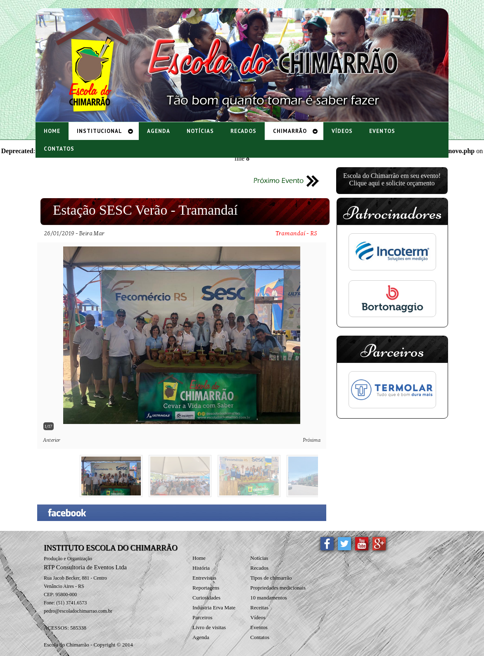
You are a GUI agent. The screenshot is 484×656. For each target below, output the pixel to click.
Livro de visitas (209, 627)
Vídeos (258, 617)
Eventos (259, 627)
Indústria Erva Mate (213, 607)
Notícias (259, 558)
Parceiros (202, 617)
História (201, 568)
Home (199, 558)
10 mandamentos (268, 597)
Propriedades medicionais (278, 588)
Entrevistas (204, 578)
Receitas (259, 607)
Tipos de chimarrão (271, 578)
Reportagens (205, 588)
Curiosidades (206, 597)
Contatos (259, 637)
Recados (259, 568)
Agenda (200, 637)
